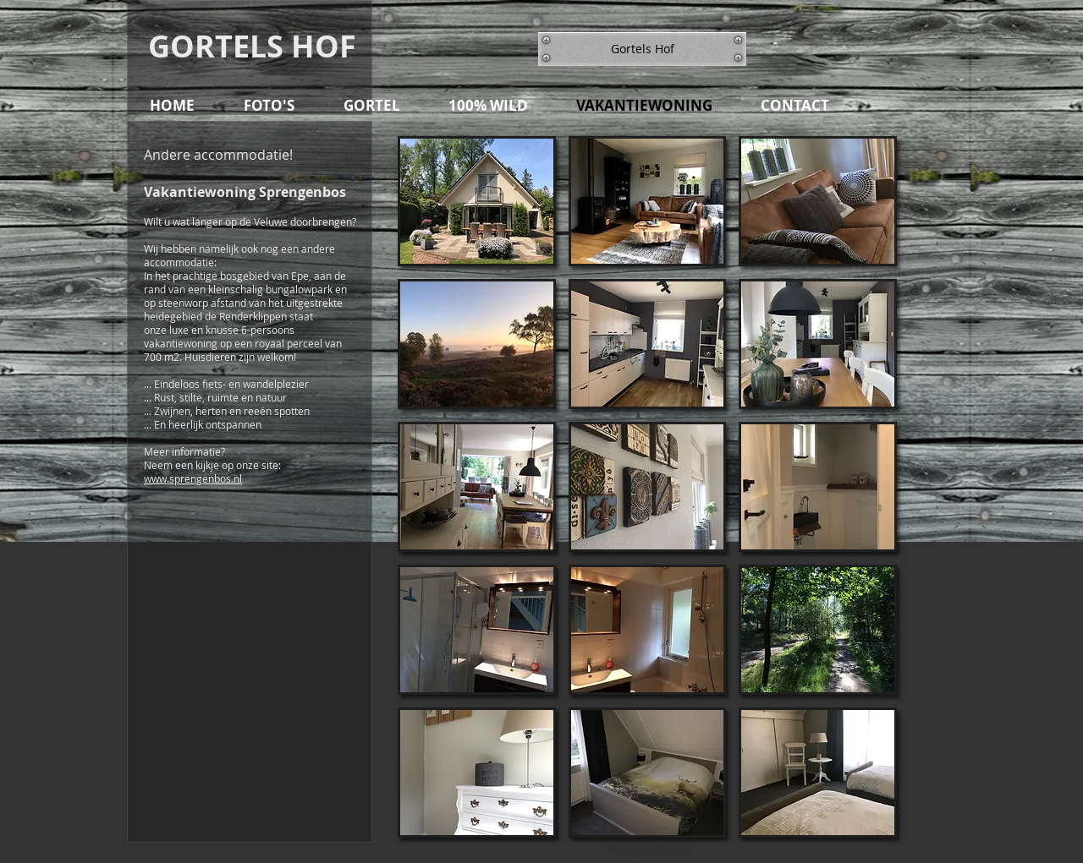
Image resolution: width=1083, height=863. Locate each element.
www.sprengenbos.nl (193, 478)
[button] (642, 49)
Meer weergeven (647, 850)
